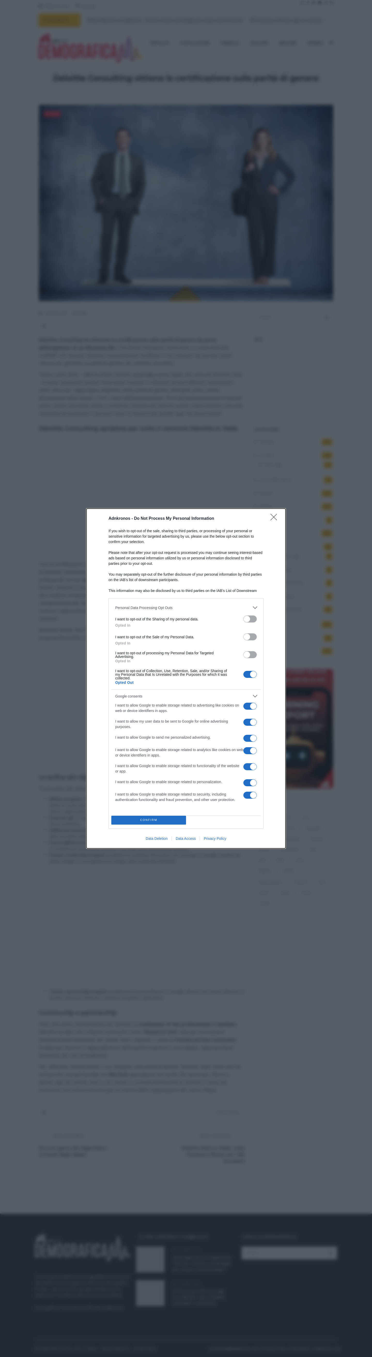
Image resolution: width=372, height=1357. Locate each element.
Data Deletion (157, 838)
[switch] (250, 619)
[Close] (275, 519)
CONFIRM (148, 820)
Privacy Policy (215, 838)
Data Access (186, 838)
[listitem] (186, 607)
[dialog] (186, 678)
